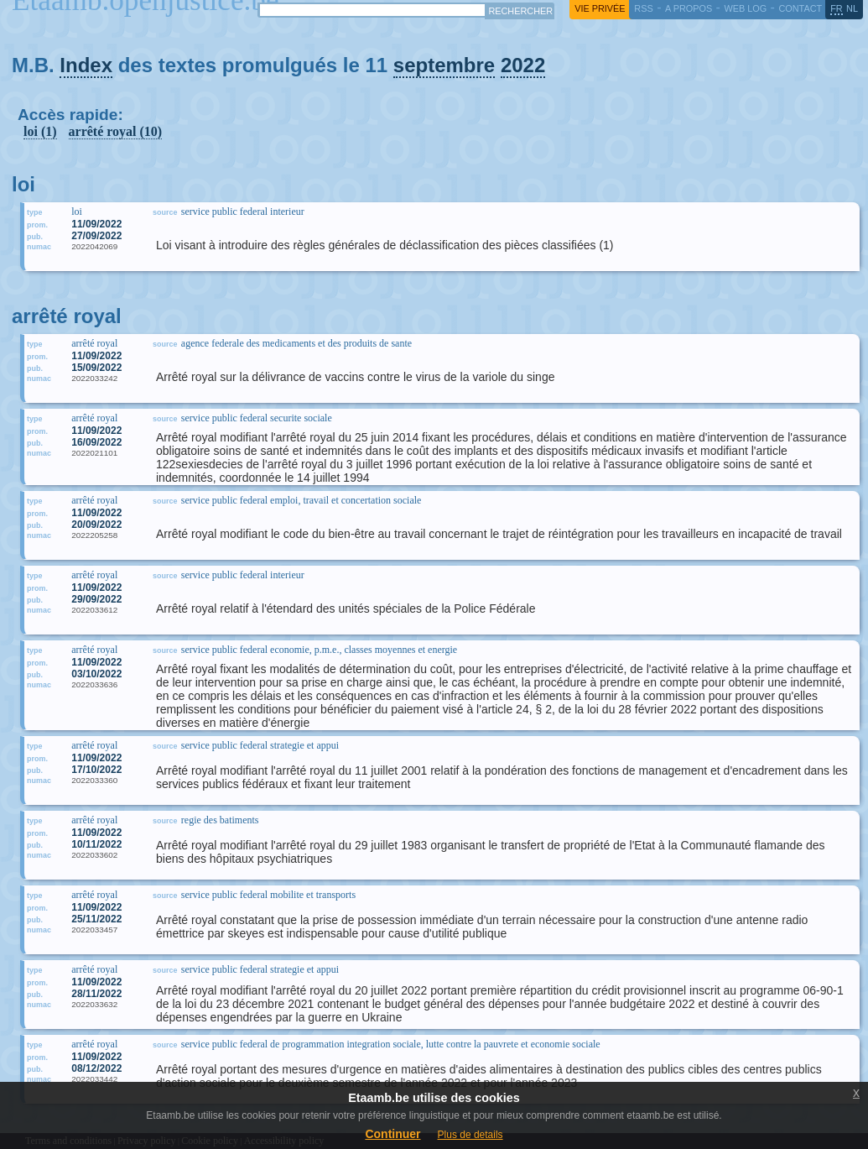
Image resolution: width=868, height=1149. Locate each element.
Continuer (392, 1134)
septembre (444, 65)
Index (86, 65)
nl (852, 8)
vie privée (599, 8)
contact (800, 8)
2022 (523, 65)
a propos (688, 8)
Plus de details (470, 1135)
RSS (643, 8)
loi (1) (40, 131)
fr (836, 8)
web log (745, 8)
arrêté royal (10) (116, 131)
